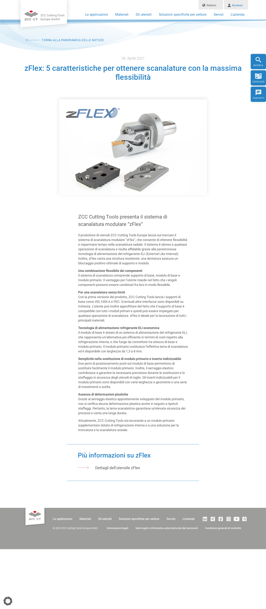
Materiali (122, 14)
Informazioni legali (117, 528)
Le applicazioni (96, 14)
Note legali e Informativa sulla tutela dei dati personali (167, 528)
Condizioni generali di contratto (223, 528)
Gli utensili (144, 14)
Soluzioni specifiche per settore (183, 14)
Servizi (219, 14)
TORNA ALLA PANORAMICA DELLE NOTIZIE (73, 40)
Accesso (237, 5)
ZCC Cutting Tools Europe (43, 17)
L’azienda (237, 14)
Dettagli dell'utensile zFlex (117, 468)
